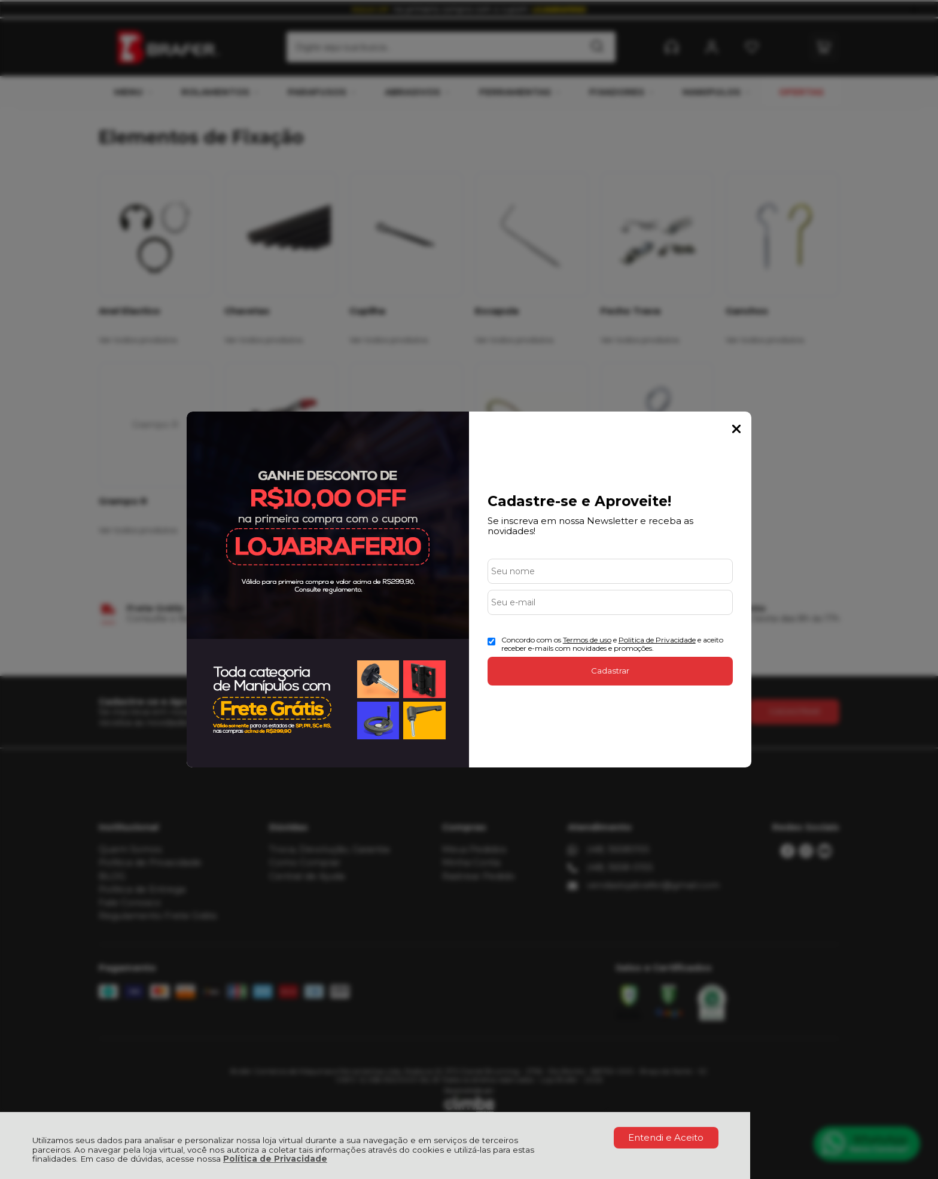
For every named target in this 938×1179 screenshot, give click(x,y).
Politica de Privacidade (657, 639)
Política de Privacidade (275, 1158)
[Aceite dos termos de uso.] (491, 641)
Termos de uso (587, 639)
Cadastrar (610, 670)
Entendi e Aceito (666, 1137)
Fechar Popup (736, 429)
